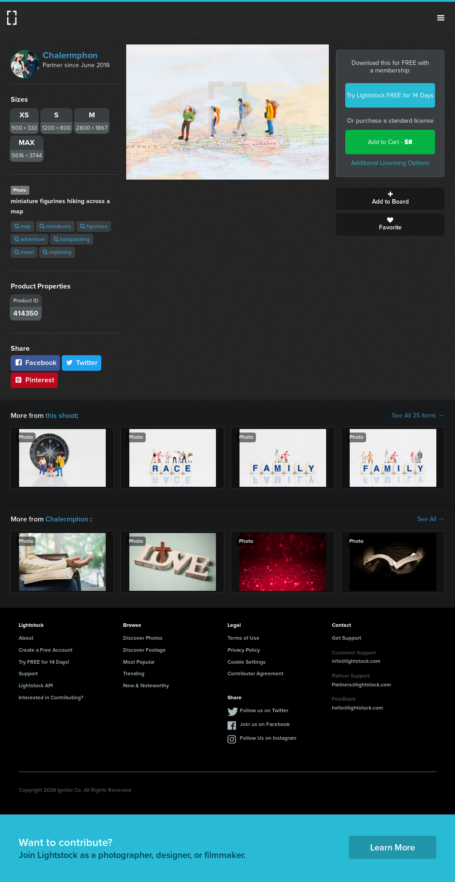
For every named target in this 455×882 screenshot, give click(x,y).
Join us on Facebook (265, 724)
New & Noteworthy (146, 686)
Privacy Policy (244, 650)
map (22, 226)
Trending (133, 674)
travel (24, 252)
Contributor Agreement (255, 674)
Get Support (346, 638)
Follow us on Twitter (264, 710)
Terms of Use (243, 638)
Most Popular (139, 662)
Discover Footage (144, 650)
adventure (29, 239)
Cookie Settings (247, 662)
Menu (441, 18)
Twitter (81, 362)
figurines (94, 226)
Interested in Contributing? (51, 698)
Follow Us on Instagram (268, 738)
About (26, 638)
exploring (57, 252)
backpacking (72, 239)
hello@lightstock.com (357, 708)
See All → (430, 519)
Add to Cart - (390, 142)
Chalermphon (70, 55)
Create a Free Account (45, 650)
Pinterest (34, 380)
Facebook (35, 362)
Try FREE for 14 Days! (44, 662)
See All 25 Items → (418, 415)
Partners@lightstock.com (361, 685)
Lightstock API (36, 686)
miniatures (55, 226)
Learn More (392, 847)
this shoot (60, 415)
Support (28, 674)
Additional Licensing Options (390, 163)
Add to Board (390, 198)
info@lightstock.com (356, 661)
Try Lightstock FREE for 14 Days (390, 95)
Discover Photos (143, 638)
